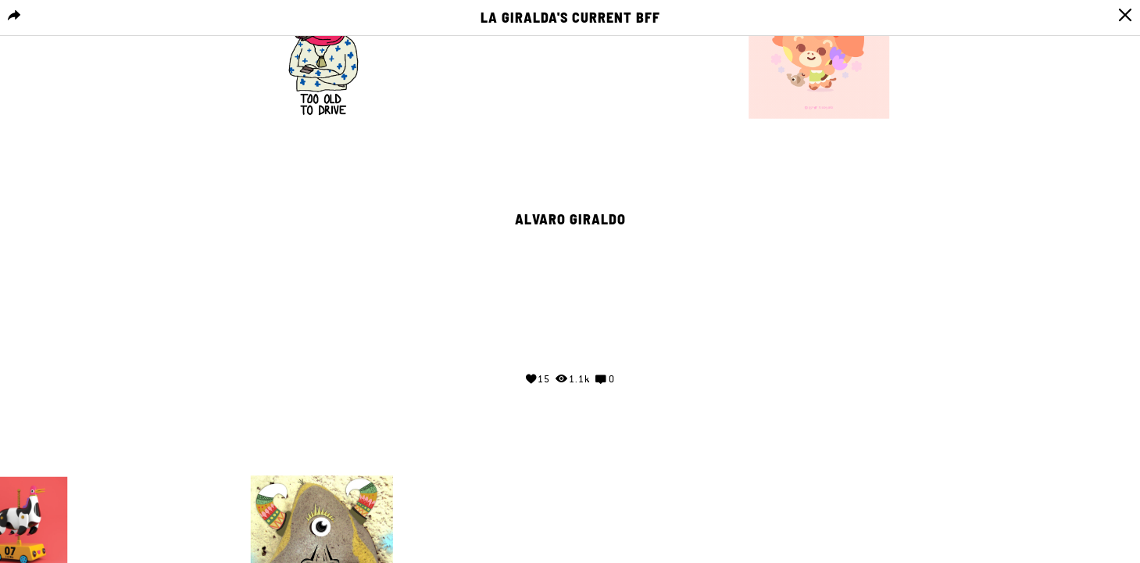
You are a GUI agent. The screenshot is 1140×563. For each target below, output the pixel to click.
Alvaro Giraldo (570, 220)
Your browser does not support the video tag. (570, 294)
